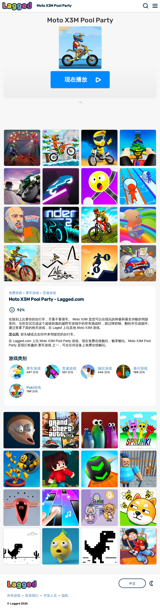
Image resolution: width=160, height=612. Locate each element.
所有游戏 (13, 596)
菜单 (155, 6)
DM (151, 583)
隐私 (65, 596)
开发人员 (50, 596)
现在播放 (76, 79)
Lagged (17, 6)
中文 (132, 583)
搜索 (146, 6)
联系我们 (32, 596)
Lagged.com (22, 585)
